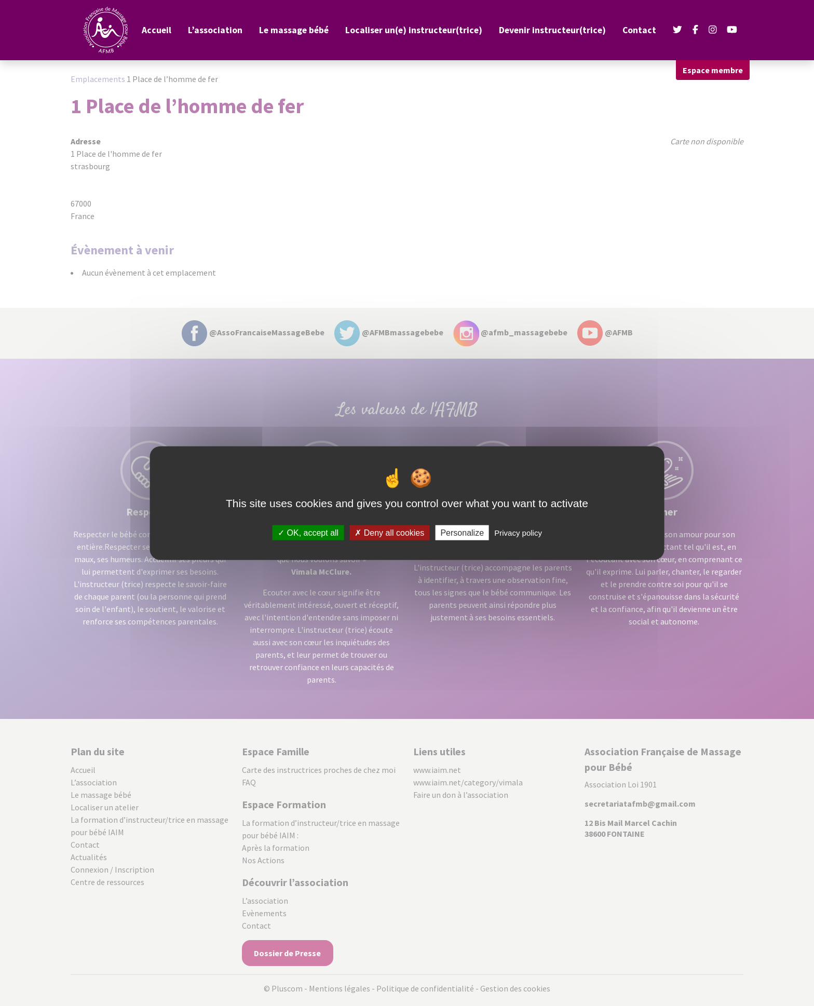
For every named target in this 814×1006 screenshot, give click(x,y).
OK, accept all (308, 532)
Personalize (462, 532)
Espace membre (713, 70)
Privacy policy (518, 532)
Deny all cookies (389, 532)
